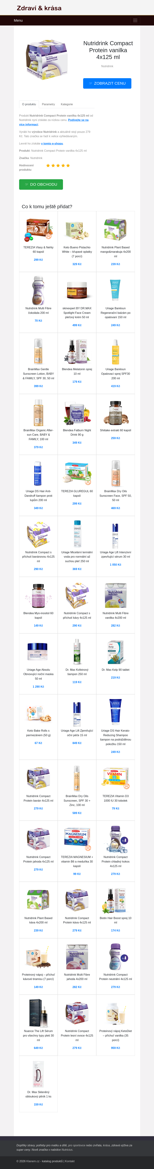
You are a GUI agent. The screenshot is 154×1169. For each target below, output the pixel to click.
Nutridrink (107, 66)
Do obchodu (43, 184)
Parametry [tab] (48, 104)
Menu (18, 20)
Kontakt (70, 1161)
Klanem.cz (32, 1161)
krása (106, 1145)
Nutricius (67, 1149)
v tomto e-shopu (52, 143)
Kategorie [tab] (67, 104)
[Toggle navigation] (135, 20)
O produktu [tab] (29, 104)
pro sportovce (76, 1145)
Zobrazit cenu (110, 83)
